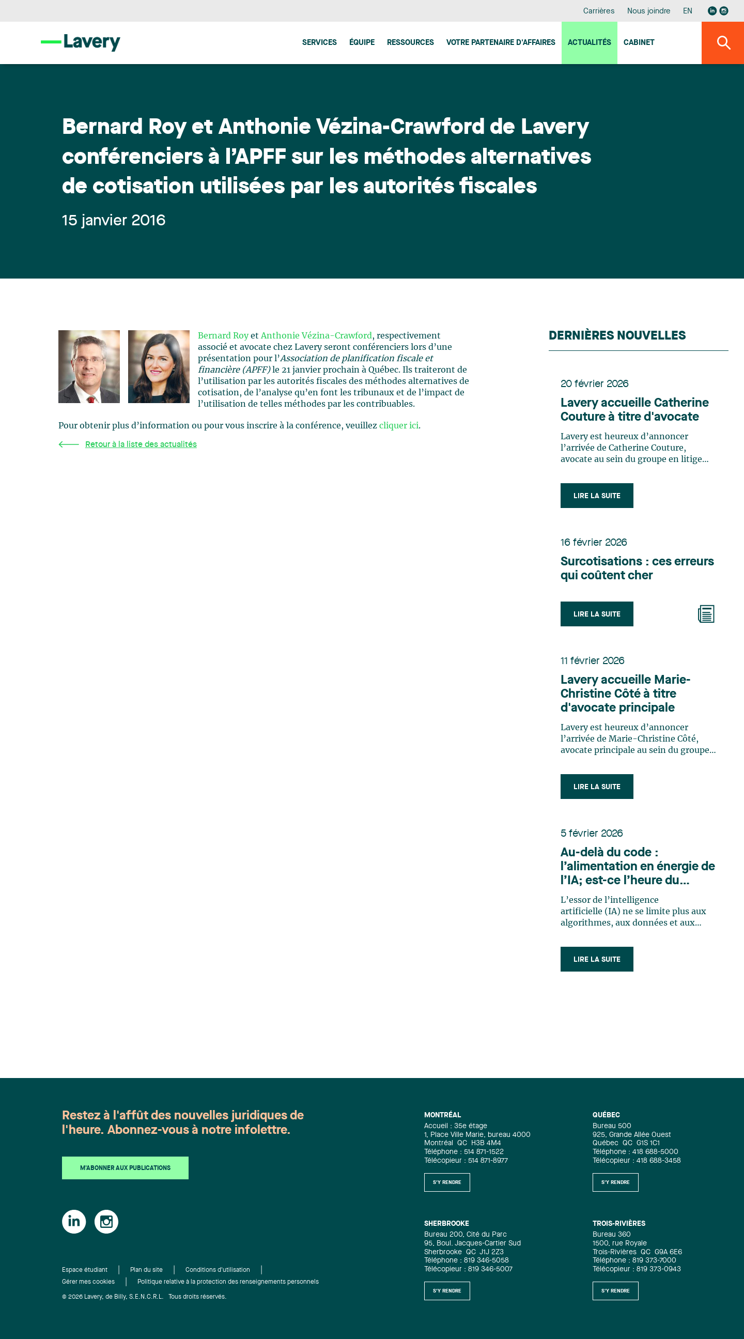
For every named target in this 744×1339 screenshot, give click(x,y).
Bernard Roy (223, 336)
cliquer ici (399, 426)
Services (319, 43)
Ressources (410, 43)
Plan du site (146, 1271)
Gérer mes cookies (88, 1282)
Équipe (362, 43)
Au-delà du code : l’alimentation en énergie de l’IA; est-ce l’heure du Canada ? (638, 871)
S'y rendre (447, 1182)
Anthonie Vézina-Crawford (316, 336)
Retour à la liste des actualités (127, 444)
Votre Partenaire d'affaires (500, 43)
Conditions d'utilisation (217, 1271)
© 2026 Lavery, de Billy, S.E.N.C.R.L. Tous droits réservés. (144, 1297)
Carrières (599, 12)
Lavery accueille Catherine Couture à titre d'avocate (635, 411)
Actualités (589, 43)
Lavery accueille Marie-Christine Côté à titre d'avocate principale (626, 697)
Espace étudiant (84, 1271)
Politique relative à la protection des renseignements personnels (228, 1282)
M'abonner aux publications (125, 1169)
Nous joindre (649, 12)
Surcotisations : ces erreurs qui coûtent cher (638, 571)
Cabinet (639, 43)
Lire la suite (597, 496)
